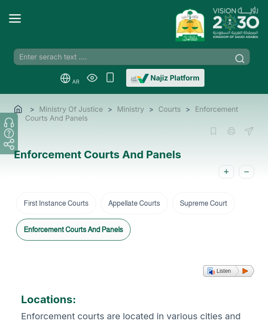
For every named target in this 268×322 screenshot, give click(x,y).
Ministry (131, 109)
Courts (169, 109)
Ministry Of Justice (71, 109)
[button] (228, 271)
